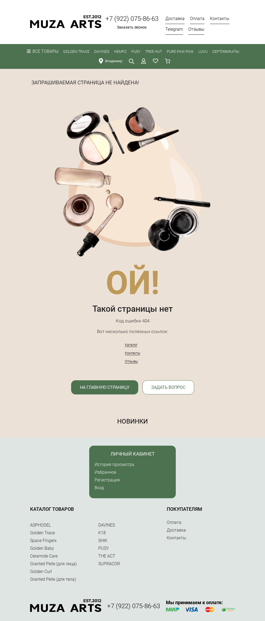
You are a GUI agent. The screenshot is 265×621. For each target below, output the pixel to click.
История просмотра (114, 464)
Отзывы (131, 361)
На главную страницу (104, 387)
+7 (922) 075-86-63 (131, 18)
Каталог (131, 345)
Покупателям (184, 509)
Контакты (132, 353)
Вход (99, 487)
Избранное (105, 472)
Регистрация (107, 479)
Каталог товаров (52, 509)
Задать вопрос (168, 387)
